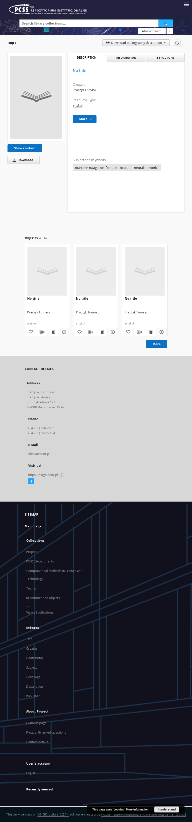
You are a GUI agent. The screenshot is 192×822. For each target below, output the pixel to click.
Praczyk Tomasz (84, 90)
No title (33, 298)
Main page (33, 526)
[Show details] (63, 332)
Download (22, 160)
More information (137, 809)
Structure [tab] (165, 57)
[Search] (165, 23)
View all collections (39, 612)
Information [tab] (126, 57)
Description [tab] (86, 57)
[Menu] (186, 4)
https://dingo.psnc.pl (46, 475)
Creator (32, 648)
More (156, 344)
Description (34, 686)
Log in (30, 773)
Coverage (33, 677)
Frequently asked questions (46, 732)
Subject (31, 667)
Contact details (37, 742)
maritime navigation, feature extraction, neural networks (116, 168)
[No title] (36, 97)
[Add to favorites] (177, 43)
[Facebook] (31, 481)
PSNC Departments (40, 561)
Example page (36, 723)
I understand (167, 809)
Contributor (34, 658)
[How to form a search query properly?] (169, 31)
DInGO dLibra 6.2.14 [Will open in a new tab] (53, 814)
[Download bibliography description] (41, 332)
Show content (25, 148)
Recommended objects (43, 598)
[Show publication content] (53, 332)
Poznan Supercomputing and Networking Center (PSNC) (143, 814)
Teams (31, 588)
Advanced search (152, 31)
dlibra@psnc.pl (39, 454)
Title (29, 639)
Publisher (33, 696)
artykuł (77, 105)
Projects (32, 552)
